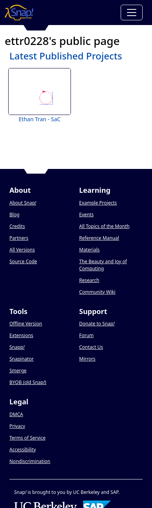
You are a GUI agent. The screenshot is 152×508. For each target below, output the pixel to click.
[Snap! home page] (19, 12)
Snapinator (21, 358)
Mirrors (87, 358)
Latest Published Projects (65, 55)
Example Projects (98, 202)
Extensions (21, 335)
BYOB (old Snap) (27, 382)
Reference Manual (99, 238)
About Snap (22, 202)
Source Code (23, 261)
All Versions (22, 249)
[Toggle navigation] (132, 12)
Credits (17, 226)
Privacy (17, 426)
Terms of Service (27, 437)
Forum (86, 335)
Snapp (17, 347)
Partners (18, 238)
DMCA (16, 414)
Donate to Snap (96, 323)
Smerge (18, 370)
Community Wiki (97, 292)
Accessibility (22, 449)
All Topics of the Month (104, 226)
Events (86, 214)
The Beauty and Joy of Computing (103, 265)
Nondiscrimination (29, 461)
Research (89, 280)
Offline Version (25, 323)
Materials (89, 249)
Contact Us (91, 347)
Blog (14, 214)
